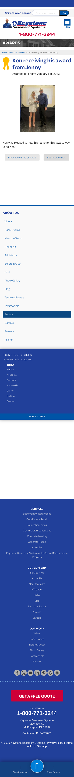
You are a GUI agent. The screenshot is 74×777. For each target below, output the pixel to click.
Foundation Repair (37, 524)
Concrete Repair (37, 541)
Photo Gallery (12, 280)
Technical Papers (14, 297)
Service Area (37, 572)
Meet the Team (13, 238)
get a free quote (37, 696)
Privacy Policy (55, 742)
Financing (10, 246)
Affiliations (11, 255)
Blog (7, 289)
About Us (11, 212)
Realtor (9, 339)
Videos (8, 221)
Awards (9, 314)
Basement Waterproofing (37, 513)
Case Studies (12, 229)
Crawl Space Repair (37, 519)
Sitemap (42, 746)
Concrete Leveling (37, 536)
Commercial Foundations (37, 530)
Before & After (13, 263)
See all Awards (56, 157)
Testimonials (12, 306)
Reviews (9, 331)
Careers (9, 322)
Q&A (7, 272)
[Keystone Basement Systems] (25, 23)
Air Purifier (37, 547)
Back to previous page (22, 157)
